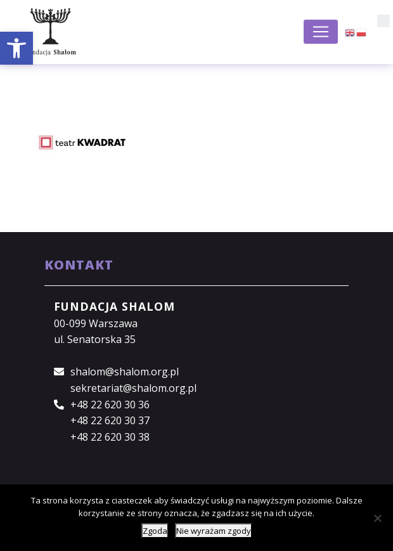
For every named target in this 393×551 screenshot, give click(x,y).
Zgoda (155, 530)
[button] (16, 48)
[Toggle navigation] (320, 31)
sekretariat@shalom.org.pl (133, 388)
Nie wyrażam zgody (213, 530)
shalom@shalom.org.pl (124, 372)
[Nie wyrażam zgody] (377, 518)
